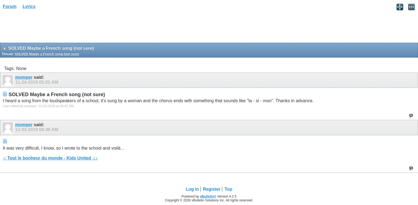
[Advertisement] (44, 28)
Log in (192, 189)
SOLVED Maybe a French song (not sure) (47, 54)
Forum (10, 6)
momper (24, 77)
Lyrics (29, 6)
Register (212, 189)
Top (228, 189)
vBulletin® (208, 196)
